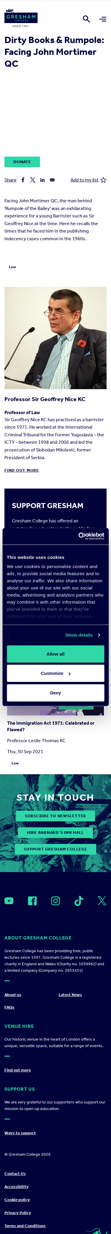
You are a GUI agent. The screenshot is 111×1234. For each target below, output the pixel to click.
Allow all (55, 653)
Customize (55, 673)
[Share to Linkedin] (42, 180)
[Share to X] (32, 180)
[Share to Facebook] (23, 180)
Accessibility (16, 1186)
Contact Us (15, 1173)
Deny (55, 692)
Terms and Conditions (25, 1225)
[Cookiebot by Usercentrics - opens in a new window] (79, 536)
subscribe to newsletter (55, 815)
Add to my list (88, 180)
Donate (22, 161)
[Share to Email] (52, 180)
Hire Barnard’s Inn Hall (55, 832)
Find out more (21, 470)
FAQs (9, 1007)
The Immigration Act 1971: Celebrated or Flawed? (50, 726)
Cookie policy (17, 1199)
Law (12, 267)
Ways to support (20, 1133)
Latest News (70, 994)
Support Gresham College (55, 849)
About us (12, 994)
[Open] (9, 900)
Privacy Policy (17, 1212)
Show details (79, 634)
